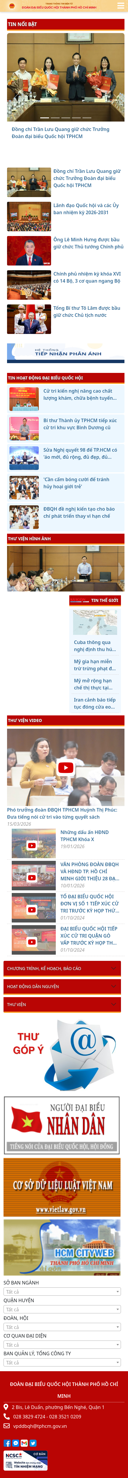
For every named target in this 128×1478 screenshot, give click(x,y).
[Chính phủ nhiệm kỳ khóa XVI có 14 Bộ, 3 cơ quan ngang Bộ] (76, 117)
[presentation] (11, 569)
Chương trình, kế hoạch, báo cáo (44, 968)
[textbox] (62, 1292)
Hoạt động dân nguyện (33, 986)
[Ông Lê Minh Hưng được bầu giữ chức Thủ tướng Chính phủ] (65, 117)
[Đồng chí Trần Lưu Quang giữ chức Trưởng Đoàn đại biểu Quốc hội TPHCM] (44, 117)
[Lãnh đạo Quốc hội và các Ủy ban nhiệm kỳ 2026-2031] (55, 117)
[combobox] (62, 1291)
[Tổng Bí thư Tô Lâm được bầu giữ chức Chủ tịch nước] (86, 117)
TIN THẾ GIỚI (94, 600)
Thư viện (16, 1004)
